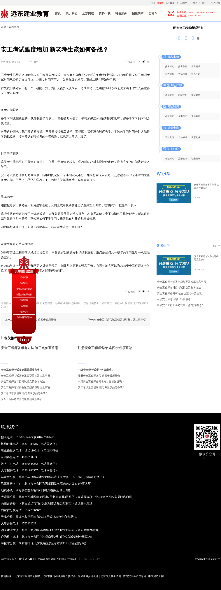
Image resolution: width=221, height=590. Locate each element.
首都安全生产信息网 (134, 576)
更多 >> (216, 245)
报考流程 (169, 74)
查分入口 (169, 137)
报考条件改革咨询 (24, 289)
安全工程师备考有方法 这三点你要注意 (29, 348)
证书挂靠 (195, 158)
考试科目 (182, 74)
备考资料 (14, 27)
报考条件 (182, 66)
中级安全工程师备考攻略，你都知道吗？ (101, 381)
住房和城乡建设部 (88, 576)
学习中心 (215, 2)
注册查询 (182, 158)
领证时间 (169, 158)
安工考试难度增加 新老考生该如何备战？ (24, 393)
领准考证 (182, 116)
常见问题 (195, 74)
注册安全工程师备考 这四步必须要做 (105, 348)
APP (194, 2)
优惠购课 (195, 137)
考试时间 (169, 116)
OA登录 (184, 2)
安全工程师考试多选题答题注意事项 (21, 369)
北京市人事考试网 (110, 576)
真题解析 (195, 116)
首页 (58, 13)
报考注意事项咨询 (24, 317)
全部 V (152, 13)
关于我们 (71, 13)
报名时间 (169, 66)
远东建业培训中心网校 (28, 576)
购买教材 (195, 95)
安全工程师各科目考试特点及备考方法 (23, 381)
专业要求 (195, 66)
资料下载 (104, 13)
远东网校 (88, 13)
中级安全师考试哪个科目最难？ (96, 369)
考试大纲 (169, 95)
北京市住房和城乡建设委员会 (59, 576)
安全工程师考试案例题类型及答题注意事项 (25, 375)
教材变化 (182, 95)
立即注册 (170, 2)
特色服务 (121, 13)
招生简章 (138, 13)
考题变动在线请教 (24, 294)
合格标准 (182, 137)
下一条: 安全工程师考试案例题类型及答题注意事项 (117, 319)
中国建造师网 (156, 576)
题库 (204, 2)
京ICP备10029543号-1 (90, 559)
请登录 (160, 2)
